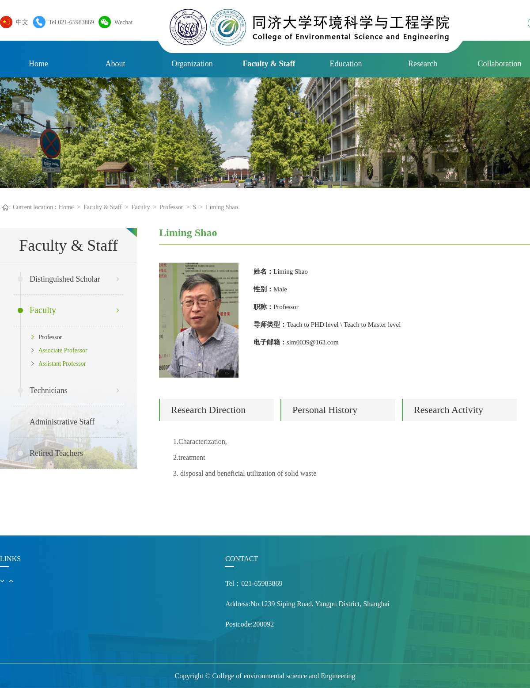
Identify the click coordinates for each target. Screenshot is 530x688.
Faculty (141, 207)
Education (346, 63)
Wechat (121, 22)
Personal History (324, 409)
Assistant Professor (58, 363)
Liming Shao (222, 207)
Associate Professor (59, 350)
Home (38, 63)
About (115, 63)
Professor (171, 207)
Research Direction (208, 409)
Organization (192, 63)
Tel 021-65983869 (69, 22)
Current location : (35, 207)
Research (422, 63)
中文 (19, 22)
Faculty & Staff (269, 63)
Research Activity (448, 409)
